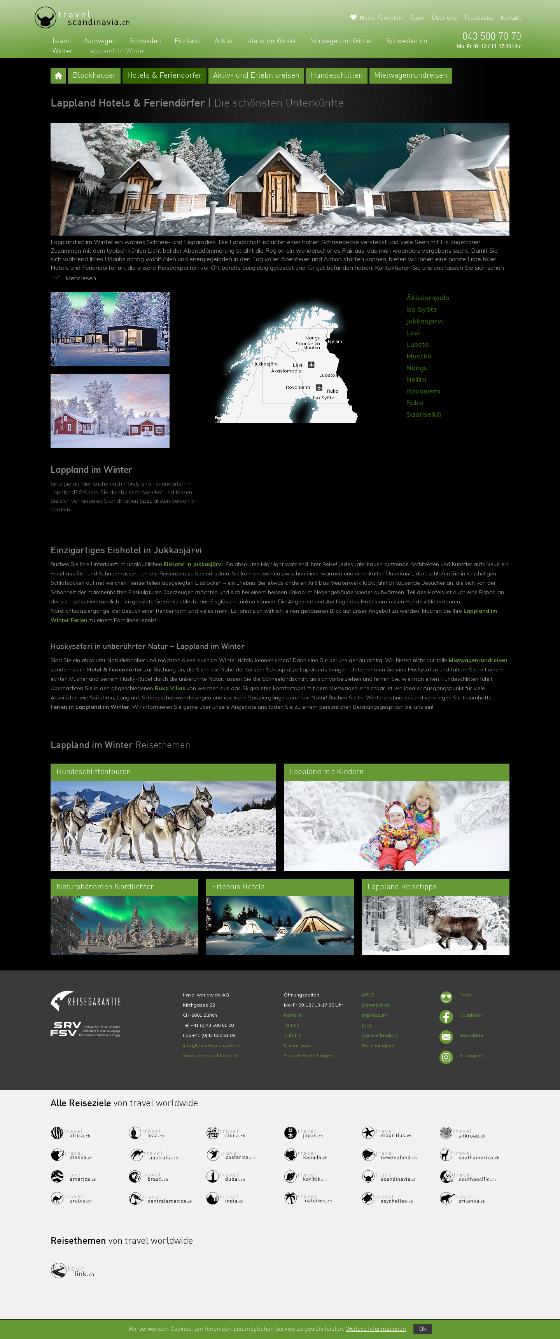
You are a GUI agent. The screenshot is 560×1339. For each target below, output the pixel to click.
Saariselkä (423, 414)
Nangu (417, 367)
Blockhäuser (94, 76)
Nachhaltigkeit (378, 1045)
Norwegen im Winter (341, 41)
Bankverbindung (380, 1035)
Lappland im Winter (116, 51)
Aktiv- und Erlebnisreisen (256, 76)
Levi (413, 332)
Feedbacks (478, 18)
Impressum (374, 1015)
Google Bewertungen (308, 1055)
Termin (291, 1025)
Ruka (414, 402)
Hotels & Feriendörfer (164, 76)
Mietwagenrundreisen (410, 76)
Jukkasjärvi (424, 320)
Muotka (419, 355)
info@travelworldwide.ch (211, 1045)
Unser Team (298, 1045)
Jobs (367, 1025)
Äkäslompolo (428, 297)
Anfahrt (292, 1035)
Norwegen (100, 41)
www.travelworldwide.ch (211, 1055)
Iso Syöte (421, 309)
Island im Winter (271, 41)
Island (61, 41)
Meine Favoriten (380, 18)
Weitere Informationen (376, 1329)
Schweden (145, 41)
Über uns (444, 18)
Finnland (188, 41)
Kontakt (510, 18)
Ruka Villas (170, 688)
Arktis (224, 41)
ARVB (368, 995)
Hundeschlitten (337, 76)
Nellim (416, 379)
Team (417, 18)
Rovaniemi (423, 390)
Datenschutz (376, 1005)
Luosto (417, 344)
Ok (422, 1329)
